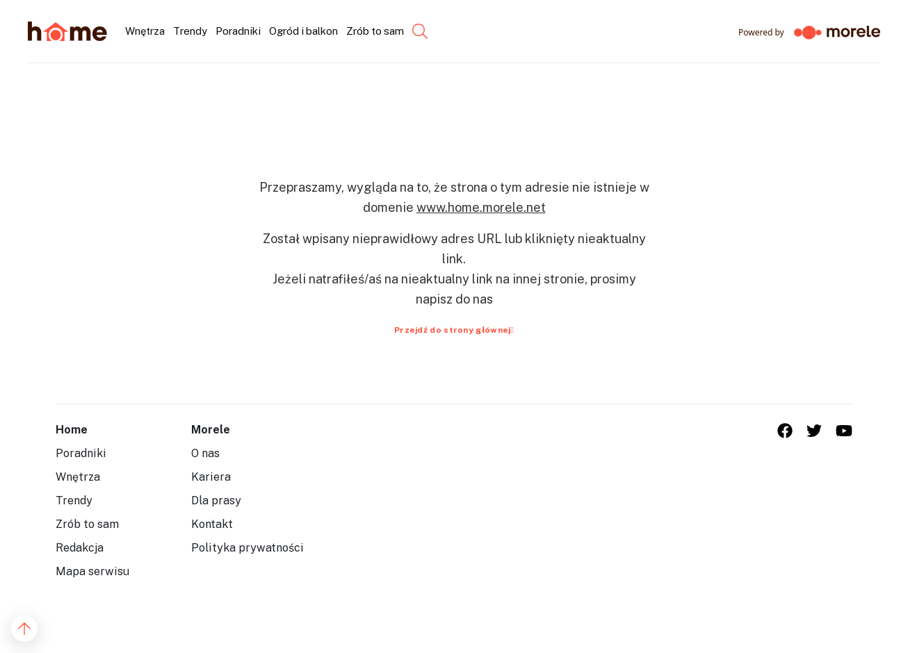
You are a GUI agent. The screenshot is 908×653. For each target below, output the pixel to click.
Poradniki (81, 453)
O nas (205, 453)
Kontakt (212, 524)
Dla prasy (216, 500)
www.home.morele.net (481, 207)
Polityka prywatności (247, 547)
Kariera (211, 476)
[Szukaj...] (408, 31)
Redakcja (80, 547)
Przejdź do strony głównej (454, 330)
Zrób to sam (87, 524)
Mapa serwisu (92, 571)
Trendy (74, 500)
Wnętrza (78, 476)
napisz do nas (454, 299)
